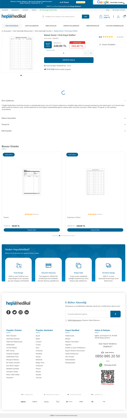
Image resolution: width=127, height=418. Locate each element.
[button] (21, 75)
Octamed (39, 366)
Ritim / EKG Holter (13, 375)
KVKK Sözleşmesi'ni (74, 320)
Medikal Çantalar (12, 369)
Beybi (38, 339)
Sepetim (68, 345)
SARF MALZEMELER (32, 26)
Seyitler (38, 375)
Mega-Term (40, 363)
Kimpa (38, 357)
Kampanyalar (70, 363)
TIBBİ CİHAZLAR (50, 26)
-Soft (51, 415)
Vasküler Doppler (12, 354)
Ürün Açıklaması (63, 101)
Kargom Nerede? (119, 10)
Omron (38, 369)
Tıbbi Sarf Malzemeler (14, 342)
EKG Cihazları (11, 336)
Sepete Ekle (69, 60)
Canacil (38, 342)
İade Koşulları (63, 131)
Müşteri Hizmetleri (72, 342)
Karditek (39, 354)
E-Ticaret (57, 415)
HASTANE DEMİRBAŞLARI (115, 26)
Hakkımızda (69, 336)
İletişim (34, 10)
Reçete (6, 217)
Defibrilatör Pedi (12, 357)
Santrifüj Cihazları (13, 339)
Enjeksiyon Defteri (74, 217)
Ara (85, 16)
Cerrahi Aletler (11, 348)
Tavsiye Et (63, 124)
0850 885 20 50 (107, 356)
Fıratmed (39, 351)
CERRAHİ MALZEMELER (71, 26)
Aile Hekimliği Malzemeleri (23, 31)
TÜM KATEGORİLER (11, 26)
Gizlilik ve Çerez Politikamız (75, 348)
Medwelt (39, 360)
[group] (21, 53)
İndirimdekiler (70, 360)
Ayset (38, 336)
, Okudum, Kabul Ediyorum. (82, 320)
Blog (107, 10)
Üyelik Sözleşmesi (72, 354)
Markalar (25, 10)
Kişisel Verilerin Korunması (75, 351)
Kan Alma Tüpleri (12, 366)
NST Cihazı (10, 351)
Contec (38, 345)
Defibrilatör (10, 345)
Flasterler (9, 378)
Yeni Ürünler (69, 357)
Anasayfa (5, 10)
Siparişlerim (15, 10)
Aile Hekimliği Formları (43, 31)
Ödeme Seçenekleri (63, 118)
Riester (38, 372)
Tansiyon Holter (12, 372)
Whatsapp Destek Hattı (48, 10)
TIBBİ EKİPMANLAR (92, 26)
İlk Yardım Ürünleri (13, 363)
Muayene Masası (12, 360)
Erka (37, 348)
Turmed (38, 378)
